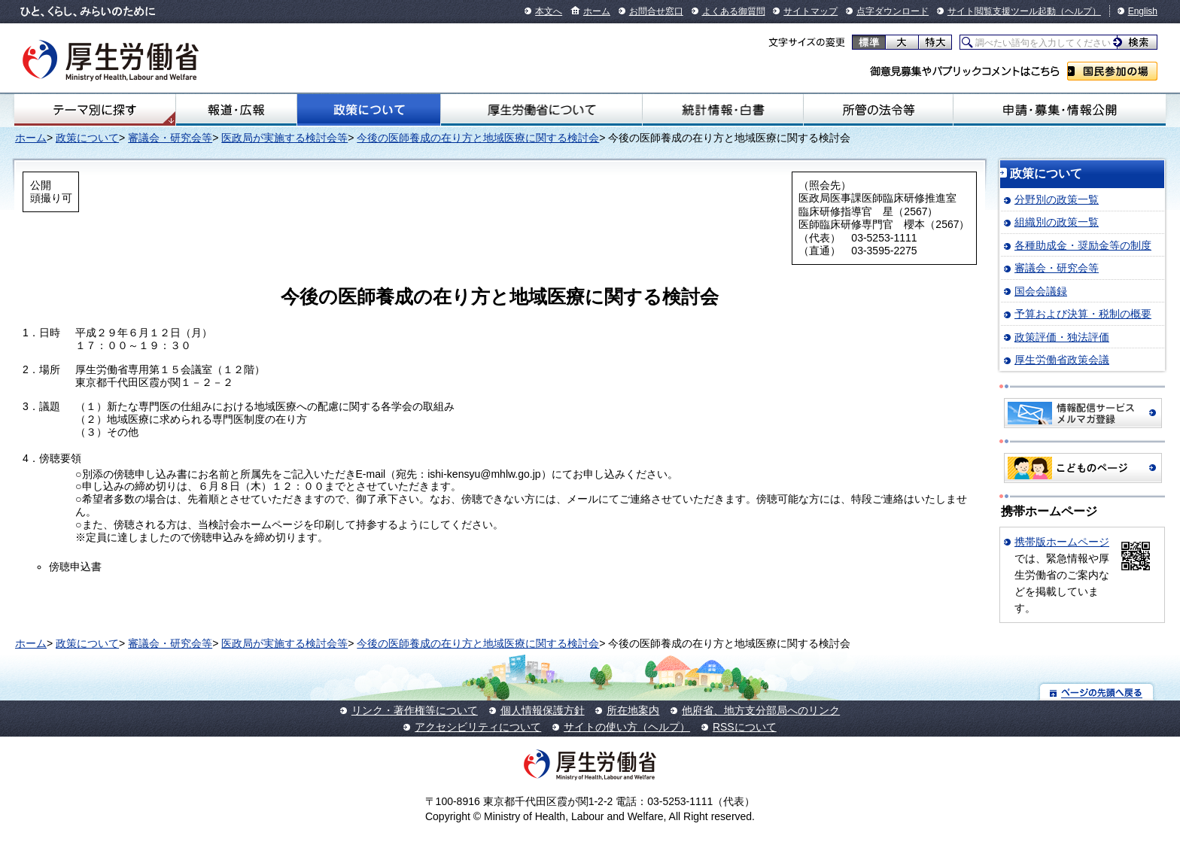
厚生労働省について (541, 110)
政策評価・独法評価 (1061, 337)
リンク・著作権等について (414, 710)
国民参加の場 (1112, 71)
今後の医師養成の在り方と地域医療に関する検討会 (478, 138)
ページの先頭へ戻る (1096, 692)
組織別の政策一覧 (1056, 222)
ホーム (596, 11)
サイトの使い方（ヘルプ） (627, 727)
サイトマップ (810, 11)
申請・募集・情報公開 (1059, 110)
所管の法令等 (878, 110)
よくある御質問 (733, 11)
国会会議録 (1040, 291)
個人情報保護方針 (542, 710)
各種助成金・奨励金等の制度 (1082, 245)
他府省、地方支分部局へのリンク (761, 710)
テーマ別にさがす (94, 110)
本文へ (548, 11)
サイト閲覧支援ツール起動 (1001, 11)
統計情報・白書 (723, 110)
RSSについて (745, 727)
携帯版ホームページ (1061, 542)
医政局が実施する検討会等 (284, 138)
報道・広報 (236, 110)
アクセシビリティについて (478, 727)
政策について (368, 110)
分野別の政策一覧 (1056, 199)
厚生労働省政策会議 (1061, 360)
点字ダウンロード (892, 11)
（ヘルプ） (1078, 11)
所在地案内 (633, 710)
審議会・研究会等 (170, 138)
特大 (935, 42)
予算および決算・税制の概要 (1082, 314)
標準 (869, 42)
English (1142, 11)
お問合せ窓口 (656, 11)
